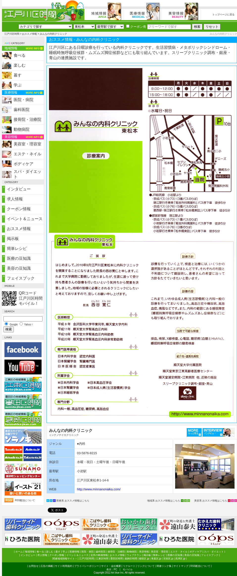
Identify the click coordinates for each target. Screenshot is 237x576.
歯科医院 (21, 109)
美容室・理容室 (27, 144)
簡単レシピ (17, 248)
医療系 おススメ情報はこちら (72, 500)
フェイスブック (21, 278)
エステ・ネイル (27, 154)
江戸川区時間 (11, 33)
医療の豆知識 (19, 258)
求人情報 (15, 199)
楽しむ (19, 65)
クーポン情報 (19, 209)
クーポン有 (136, 26)
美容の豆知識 (19, 268)
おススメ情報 (29, 33)
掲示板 (13, 238)
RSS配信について (25, 500)
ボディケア (23, 164)
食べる (19, 55)
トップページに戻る (223, 14)
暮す (18, 75)
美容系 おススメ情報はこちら (210, 500)
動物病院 (21, 129)
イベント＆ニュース (25, 219)
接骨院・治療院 (27, 119)
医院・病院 (23, 100)
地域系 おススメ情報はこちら (163, 500)
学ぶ (18, 85)
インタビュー (19, 189)
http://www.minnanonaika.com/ (98, 489)
